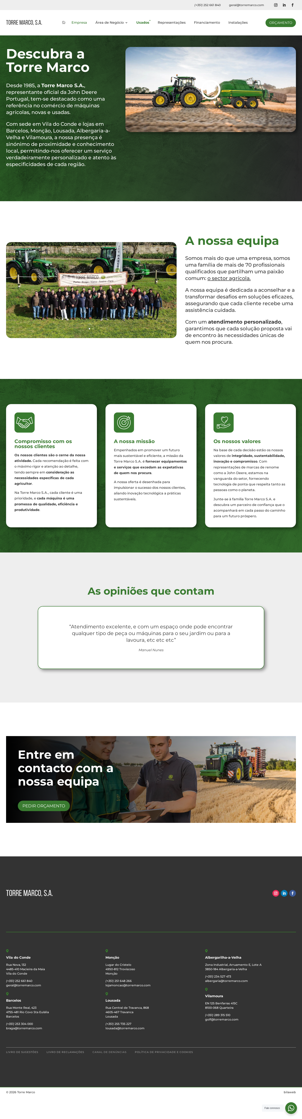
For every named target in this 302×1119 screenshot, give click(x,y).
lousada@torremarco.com (124, 1050)
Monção (112, 980)
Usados (142, 23)
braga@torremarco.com (24, 1050)
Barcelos (13, 1022)
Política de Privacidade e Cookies (164, 1074)
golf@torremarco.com (221, 1041)
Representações (172, 23)
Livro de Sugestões (22, 1074)
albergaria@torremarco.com (226, 1003)
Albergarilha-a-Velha (223, 980)
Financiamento (207, 23)
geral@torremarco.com (246, 5)
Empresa (79, 23)
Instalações (238, 23)
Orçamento (280, 23)
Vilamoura (214, 1018)
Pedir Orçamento (43, 827)
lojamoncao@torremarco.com (128, 1007)
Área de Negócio (109, 23)
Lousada (112, 1022)
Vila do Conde (18, 980)
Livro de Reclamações (65, 1074)
